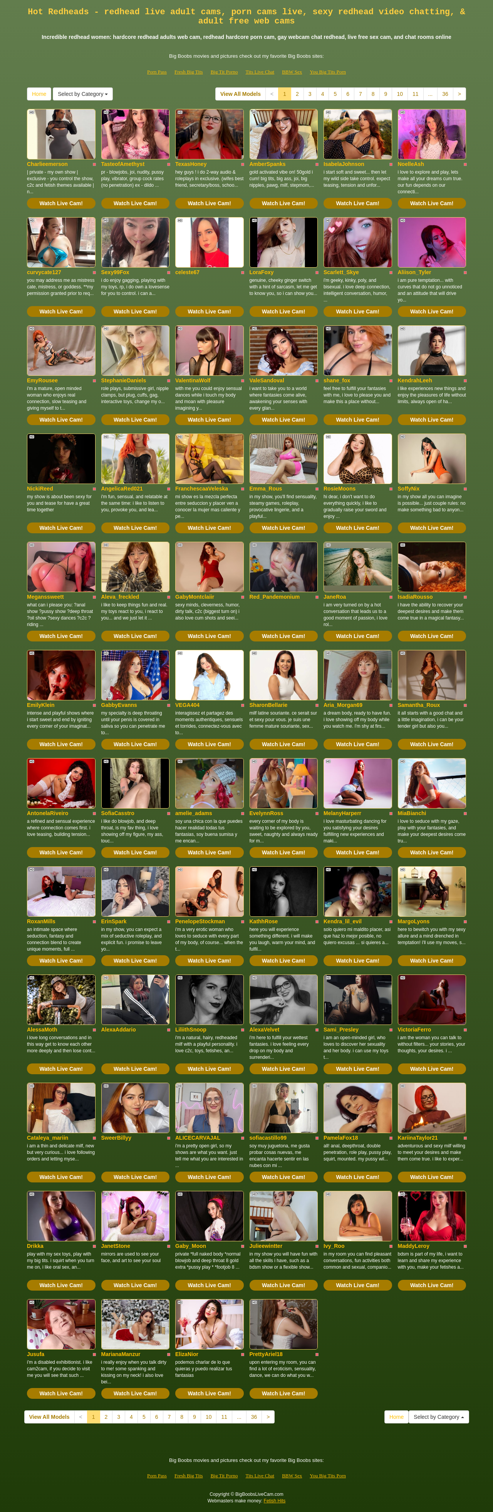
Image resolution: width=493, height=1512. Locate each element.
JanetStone (115, 1246)
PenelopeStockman (200, 921)
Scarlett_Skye (341, 272)
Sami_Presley (341, 1029)
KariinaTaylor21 (418, 1138)
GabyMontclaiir (194, 597)
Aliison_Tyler (414, 272)
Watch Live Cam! (61, 203)
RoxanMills (41, 921)
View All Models (240, 94)
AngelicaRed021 (122, 489)
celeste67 (187, 272)
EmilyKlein (41, 705)
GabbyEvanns (119, 705)
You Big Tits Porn (328, 72)
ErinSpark (114, 921)
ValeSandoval (267, 380)
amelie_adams (193, 813)
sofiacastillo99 (268, 1138)
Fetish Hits (275, 1501)
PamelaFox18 (341, 1138)
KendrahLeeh (415, 380)
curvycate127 (44, 272)
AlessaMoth (42, 1029)
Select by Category (83, 94)
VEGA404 (187, 705)
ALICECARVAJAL (197, 1138)
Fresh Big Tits (188, 72)
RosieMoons (339, 489)
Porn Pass (157, 72)
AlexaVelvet (265, 1029)
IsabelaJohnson (344, 164)
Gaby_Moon (190, 1246)
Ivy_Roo (334, 1246)
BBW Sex (292, 72)
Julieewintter (266, 1246)
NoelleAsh (411, 164)
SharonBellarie (269, 705)
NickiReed (40, 489)
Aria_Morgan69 (343, 705)
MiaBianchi (412, 813)
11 (416, 94)
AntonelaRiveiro (47, 813)
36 (445, 94)
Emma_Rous (266, 489)
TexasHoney (190, 164)
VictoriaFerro (414, 1029)
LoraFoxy (262, 272)
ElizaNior (186, 1354)
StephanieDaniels (123, 380)
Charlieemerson (47, 164)
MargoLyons (414, 921)
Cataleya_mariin (47, 1138)
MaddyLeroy (413, 1246)
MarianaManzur (121, 1354)
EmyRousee (42, 380)
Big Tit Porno (224, 72)
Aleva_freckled (120, 597)
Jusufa (35, 1354)
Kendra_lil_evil (343, 921)
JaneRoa (335, 597)
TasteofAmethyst (123, 164)
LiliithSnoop (190, 1029)
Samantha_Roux (419, 705)
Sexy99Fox (115, 272)
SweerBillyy (116, 1138)
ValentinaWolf (193, 380)
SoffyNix (409, 489)
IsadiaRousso (415, 597)
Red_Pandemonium (275, 597)
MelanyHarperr (342, 813)
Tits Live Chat (259, 72)
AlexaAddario (118, 1029)
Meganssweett (45, 597)
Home (39, 94)
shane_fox (337, 380)
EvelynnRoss (266, 813)
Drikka (35, 1246)
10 (400, 94)
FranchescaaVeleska (201, 489)
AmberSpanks (268, 164)
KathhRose (264, 921)
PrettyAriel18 (266, 1354)
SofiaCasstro (117, 813)
